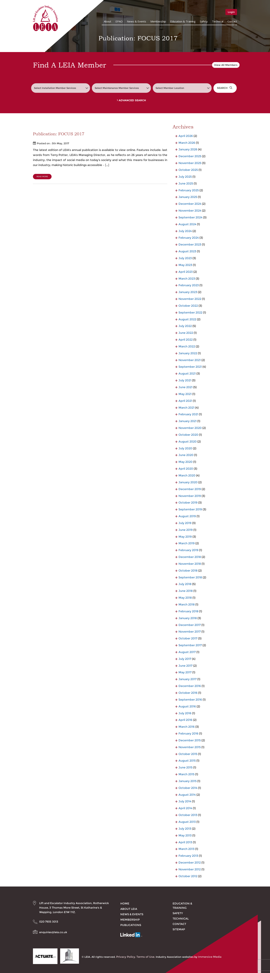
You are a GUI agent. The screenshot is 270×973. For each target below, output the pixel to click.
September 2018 (190, 577)
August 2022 (187, 319)
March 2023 (187, 278)
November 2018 (190, 563)
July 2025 (185, 176)
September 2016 (190, 699)
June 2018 (186, 591)
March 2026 (187, 142)
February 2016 (188, 733)
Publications (130, 925)
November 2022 (190, 299)
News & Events (136, 21)
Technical (217, 21)
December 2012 (190, 862)
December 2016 (190, 686)
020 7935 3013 (48, 921)
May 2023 (185, 265)
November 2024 (190, 210)
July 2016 (185, 713)
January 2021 (188, 421)
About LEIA (128, 909)
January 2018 (188, 618)
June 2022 (186, 333)
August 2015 (187, 760)
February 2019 (188, 550)
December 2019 (190, 489)
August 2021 (187, 373)
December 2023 (190, 244)
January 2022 (188, 353)
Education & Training (183, 21)
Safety (204, 21)
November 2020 (190, 428)
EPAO (119, 21)
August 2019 (187, 516)
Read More (42, 176)
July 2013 (185, 828)
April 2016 (185, 720)
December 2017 (190, 625)
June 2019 (186, 530)
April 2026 (186, 136)
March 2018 (187, 604)
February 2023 (189, 285)
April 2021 (185, 401)
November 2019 (190, 496)
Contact (232, 21)
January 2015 (188, 781)
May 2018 (185, 597)
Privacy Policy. (126, 956)
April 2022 (186, 339)
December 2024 (190, 203)
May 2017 (185, 672)
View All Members (225, 65)
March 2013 (186, 849)
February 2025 (189, 190)
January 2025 (188, 197)
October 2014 (188, 788)
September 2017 (190, 645)
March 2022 (187, 346)
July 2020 (185, 448)
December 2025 (190, 156)
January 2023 (188, 292)
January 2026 (188, 149)
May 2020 (185, 462)
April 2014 (185, 808)
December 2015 (190, 740)
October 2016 (188, 692)
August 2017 (187, 652)
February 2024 (189, 237)
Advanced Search (131, 100)
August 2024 (187, 224)
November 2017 (190, 631)
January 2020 (188, 482)
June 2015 (185, 767)
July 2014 (185, 801)
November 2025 (190, 163)
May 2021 (185, 394)
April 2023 (186, 271)
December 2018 (190, 557)
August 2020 (188, 441)
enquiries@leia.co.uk (53, 932)
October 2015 (188, 754)
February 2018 (188, 611)
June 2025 (186, 183)
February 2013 (188, 855)
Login (231, 12)
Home (124, 903)
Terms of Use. (145, 956)
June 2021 (185, 387)
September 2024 (190, 217)
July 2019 (185, 523)
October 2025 (188, 170)
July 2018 (185, 584)
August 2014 (187, 794)
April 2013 (185, 842)
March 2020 (187, 475)
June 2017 (185, 665)
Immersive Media (209, 956)
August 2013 (187, 822)
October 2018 (188, 570)
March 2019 (187, 543)
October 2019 (188, 502)
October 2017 (188, 638)
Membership (158, 21)
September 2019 (190, 509)
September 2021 (190, 366)
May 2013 (185, 835)
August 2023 (187, 251)
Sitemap (179, 929)
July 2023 (185, 258)
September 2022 (190, 312)
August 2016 (187, 706)
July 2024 (185, 231)
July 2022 (185, 326)
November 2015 (190, 747)
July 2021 (185, 380)
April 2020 (186, 468)
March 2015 (186, 774)
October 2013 (188, 815)
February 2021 (188, 414)
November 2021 (190, 360)
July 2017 (185, 659)
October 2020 (188, 434)
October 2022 (188, 305)
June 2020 (186, 455)
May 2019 (185, 536)
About (107, 21)
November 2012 (190, 869)
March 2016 (187, 726)
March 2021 (186, 407)
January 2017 (188, 679)
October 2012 (188, 876)
